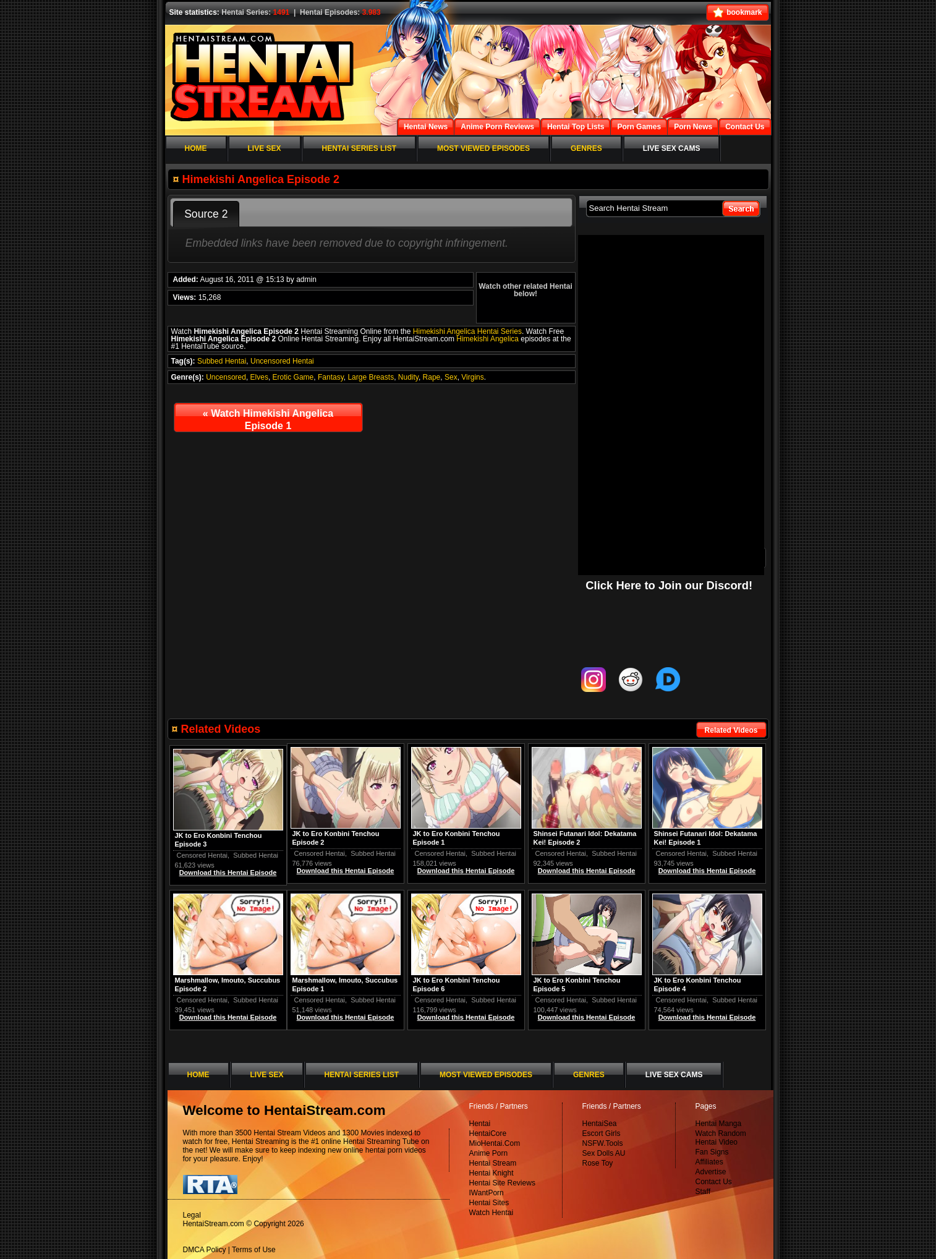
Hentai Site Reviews (502, 1183)
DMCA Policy (204, 1249)
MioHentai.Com (495, 1143)
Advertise (711, 1171)
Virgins (472, 377)
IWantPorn (486, 1193)
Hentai (480, 1123)
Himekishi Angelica (487, 339)
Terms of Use (254, 1249)
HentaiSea (599, 1123)
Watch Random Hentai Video (721, 1137)
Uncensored (226, 377)
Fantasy (331, 377)
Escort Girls (601, 1133)
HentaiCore (488, 1133)
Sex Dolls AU (604, 1153)
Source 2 (206, 214)
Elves (259, 377)
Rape (432, 377)
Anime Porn (488, 1153)
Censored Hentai (681, 853)
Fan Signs (712, 1152)
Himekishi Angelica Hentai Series (467, 331)
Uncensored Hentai (282, 361)
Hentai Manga (719, 1123)
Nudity (408, 377)
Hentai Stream (493, 1163)
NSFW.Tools (602, 1143)
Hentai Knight (491, 1173)
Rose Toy (597, 1163)
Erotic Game (293, 377)
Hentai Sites (489, 1202)
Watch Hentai (491, 1212)
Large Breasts (370, 377)
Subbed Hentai (221, 361)
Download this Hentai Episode (707, 870)
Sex (451, 377)
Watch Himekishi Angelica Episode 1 (268, 419)
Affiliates (709, 1162)
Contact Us (714, 1181)
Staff (703, 1191)
